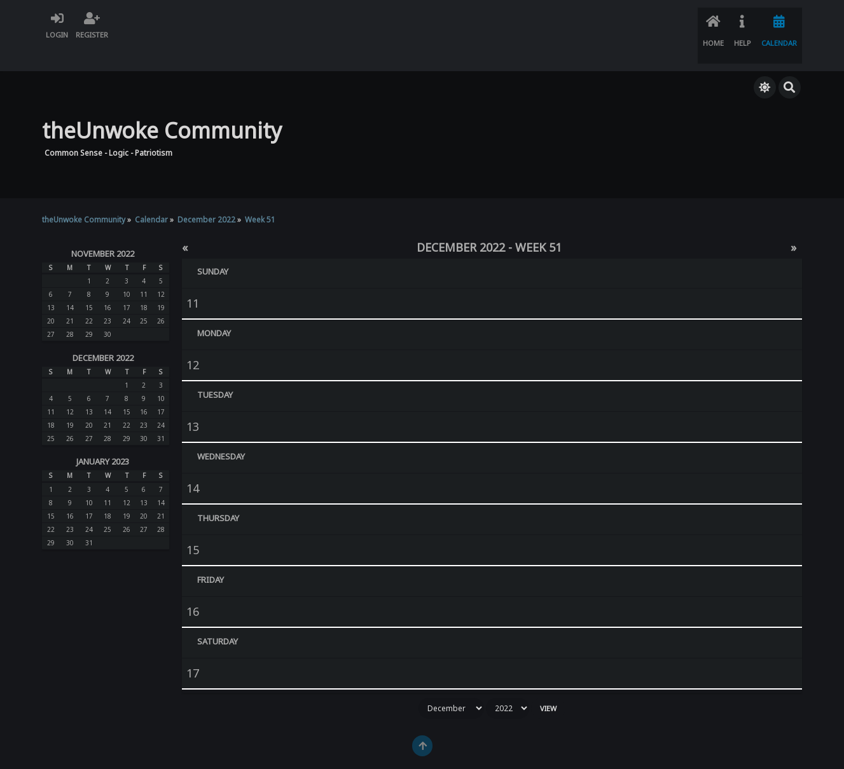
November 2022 (102, 229)
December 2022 (103, 333)
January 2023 (102, 438)
